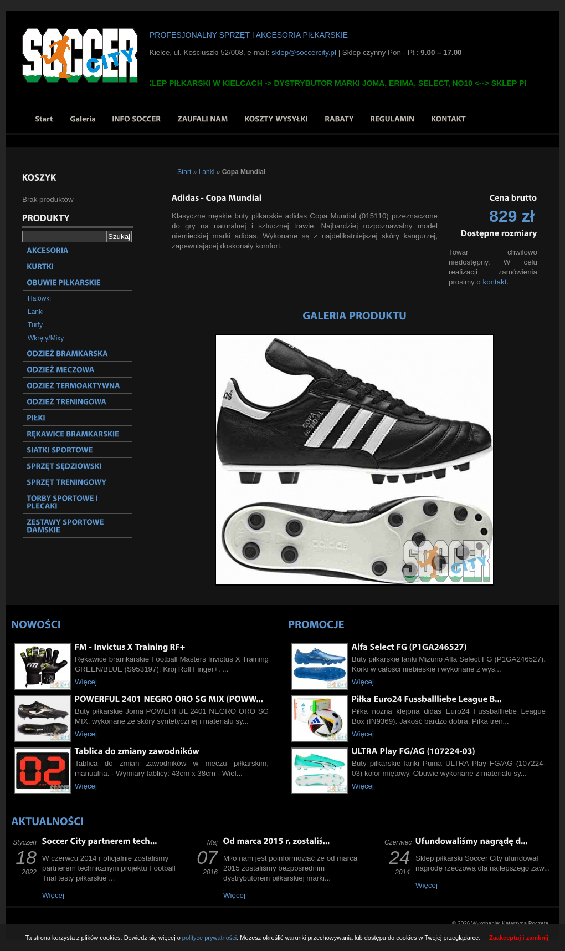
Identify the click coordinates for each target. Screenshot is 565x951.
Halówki (39, 298)
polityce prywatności (209, 937)
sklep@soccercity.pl (303, 52)
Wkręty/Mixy (46, 338)
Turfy (35, 325)
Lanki (36, 312)
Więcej (86, 682)
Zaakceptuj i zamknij (518, 937)
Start (184, 172)
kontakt (494, 282)
